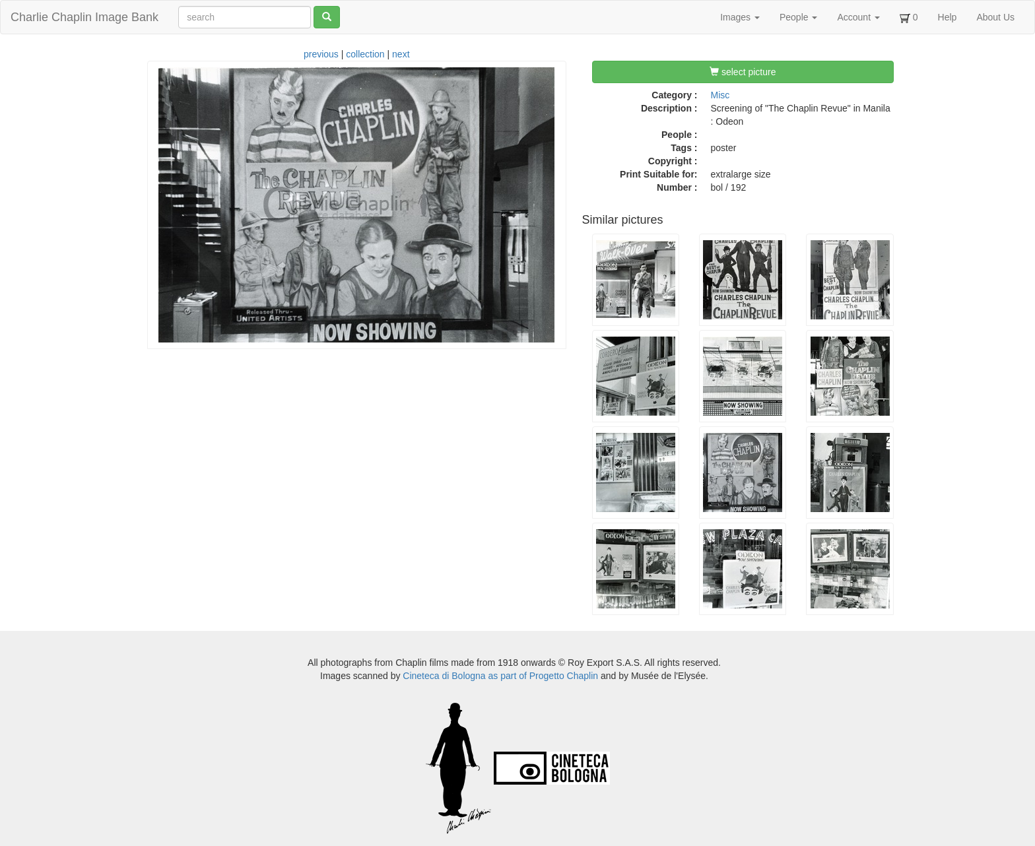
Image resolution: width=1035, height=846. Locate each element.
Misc (720, 95)
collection (365, 54)
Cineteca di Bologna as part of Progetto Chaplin (500, 675)
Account (858, 17)
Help (947, 17)
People (798, 17)
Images (740, 17)
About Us (995, 17)
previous (321, 54)
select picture (743, 72)
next (400, 54)
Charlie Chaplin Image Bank (84, 17)
